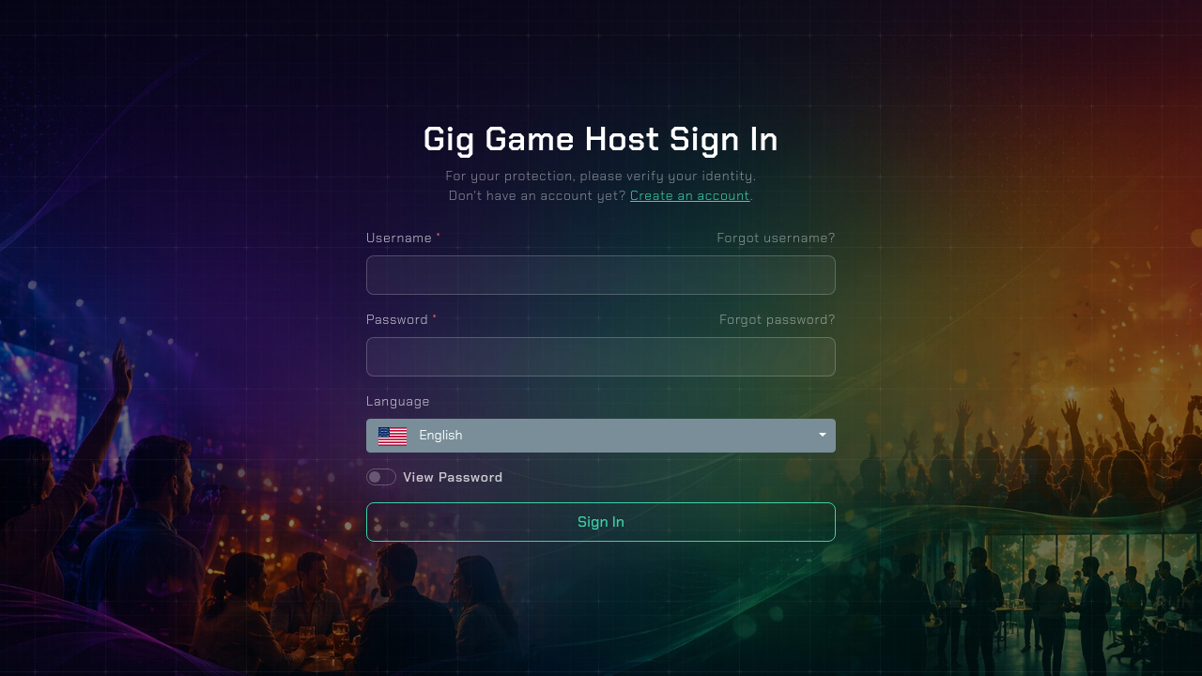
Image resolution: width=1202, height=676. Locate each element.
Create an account (690, 195)
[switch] (381, 477)
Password (402, 319)
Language (398, 400)
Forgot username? (776, 237)
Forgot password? (777, 319)
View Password (453, 477)
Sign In (601, 521)
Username (403, 237)
